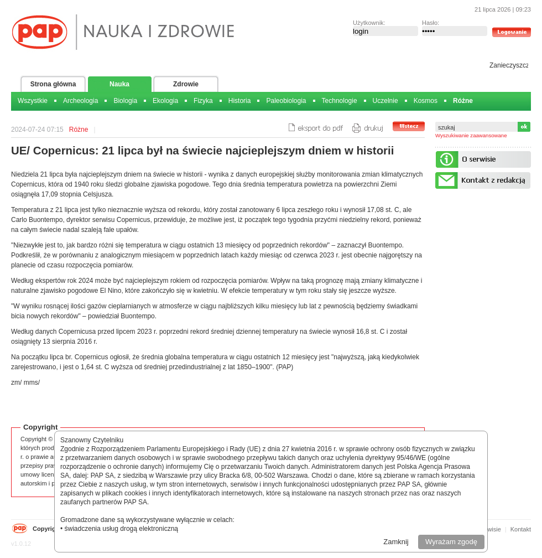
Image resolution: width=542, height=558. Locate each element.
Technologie (339, 101)
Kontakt (520, 529)
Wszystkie (33, 101)
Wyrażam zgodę (451, 542)
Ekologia (165, 101)
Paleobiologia (286, 101)
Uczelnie (385, 101)
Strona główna (53, 84)
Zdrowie (186, 84)
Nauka (119, 84)
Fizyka (203, 101)
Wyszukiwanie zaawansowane (471, 135)
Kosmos (425, 101)
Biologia (125, 101)
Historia (239, 101)
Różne (463, 101)
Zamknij (396, 542)
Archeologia (80, 101)
